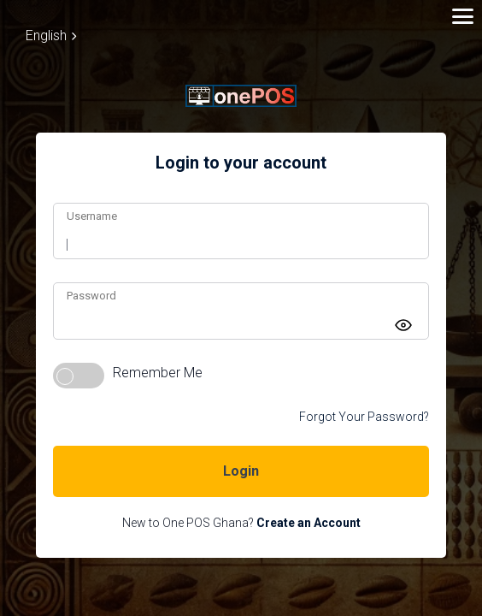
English (51, 35)
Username (92, 216)
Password (91, 295)
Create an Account (308, 523)
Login (241, 471)
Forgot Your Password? (364, 417)
